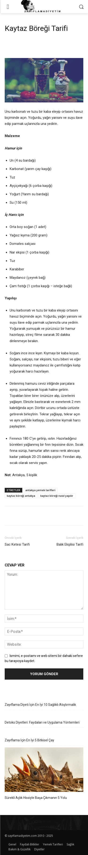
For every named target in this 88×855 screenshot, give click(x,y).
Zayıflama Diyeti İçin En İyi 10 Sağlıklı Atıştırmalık (40, 704)
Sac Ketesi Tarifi (17, 544)
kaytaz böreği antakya (21, 495)
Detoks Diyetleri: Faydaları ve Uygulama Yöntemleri (42, 722)
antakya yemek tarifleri (40, 490)
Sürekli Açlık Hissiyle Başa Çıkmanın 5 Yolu (36, 798)
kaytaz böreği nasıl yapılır (56, 495)
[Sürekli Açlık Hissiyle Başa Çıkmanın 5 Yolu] (44, 770)
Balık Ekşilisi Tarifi (70, 544)
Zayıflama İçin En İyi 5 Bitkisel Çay (29, 740)
